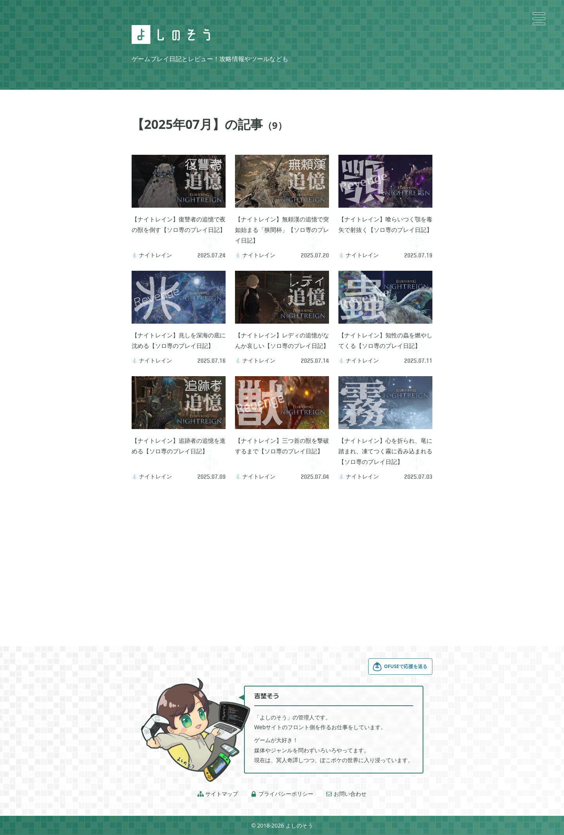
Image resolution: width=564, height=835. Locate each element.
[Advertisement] (282, 553)
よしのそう (299, 825)
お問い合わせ (346, 794)
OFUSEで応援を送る (399, 666)
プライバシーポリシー (282, 794)
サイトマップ (217, 794)
